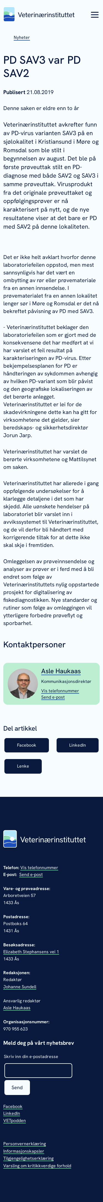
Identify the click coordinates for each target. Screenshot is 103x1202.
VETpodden (14, 1120)
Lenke (23, 766)
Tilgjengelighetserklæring (28, 1158)
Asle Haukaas (61, 671)
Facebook (26, 745)
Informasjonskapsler (23, 1151)
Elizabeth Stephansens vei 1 (31, 952)
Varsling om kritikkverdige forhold (37, 1166)
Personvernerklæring (24, 1144)
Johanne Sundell (19, 987)
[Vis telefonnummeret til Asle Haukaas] (60, 691)
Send (17, 1087)
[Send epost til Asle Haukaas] (53, 697)
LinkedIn (77, 745)
